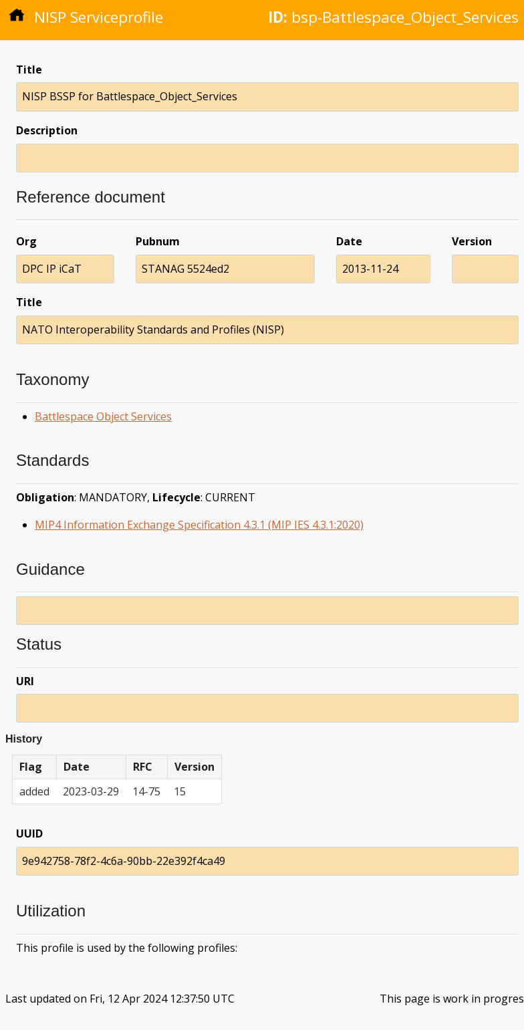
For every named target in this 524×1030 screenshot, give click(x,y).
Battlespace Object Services (103, 416)
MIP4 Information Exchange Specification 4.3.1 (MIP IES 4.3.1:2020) (199, 524)
